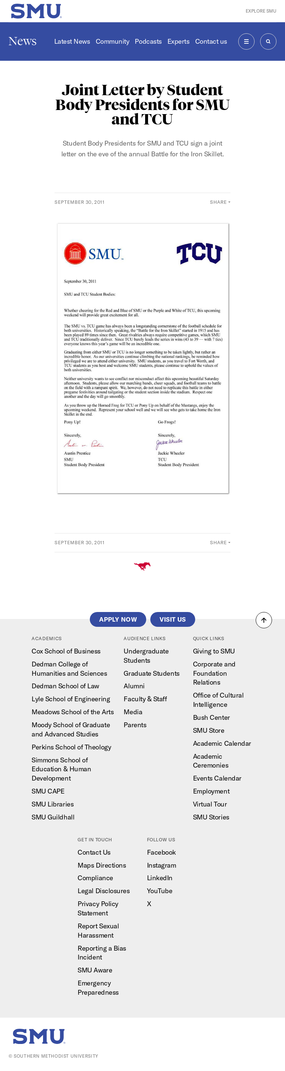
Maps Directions (102, 865)
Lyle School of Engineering (71, 699)
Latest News (72, 41)
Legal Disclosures (104, 891)
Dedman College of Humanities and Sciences (69, 669)
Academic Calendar (222, 743)
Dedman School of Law (65, 686)
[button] (264, 620)
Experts (178, 41)
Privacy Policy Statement (98, 908)
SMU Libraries (52, 804)
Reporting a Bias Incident (102, 953)
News (23, 41)
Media (133, 712)
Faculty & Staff (145, 699)
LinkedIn (160, 878)
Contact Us (94, 852)
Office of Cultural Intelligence (218, 700)
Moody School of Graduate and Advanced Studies (71, 729)
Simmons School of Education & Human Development (61, 769)
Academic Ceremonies (210, 761)
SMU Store (209, 730)
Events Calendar (217, 778)
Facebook (161, 852)
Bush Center (211, 717)
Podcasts (148, 41)
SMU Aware (95, 970)
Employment (211, 791)
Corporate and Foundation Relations (214, 673)
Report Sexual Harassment (98, 930)
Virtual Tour (210, 804)
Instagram (161, 865)
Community (113, 41)
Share (218, 202)
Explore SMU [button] (261, 11)
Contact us (211, 41)
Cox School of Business (66, 651)
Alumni (134, 686)
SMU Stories (211, 817)
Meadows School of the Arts (73, 712)
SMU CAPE (48, 791)
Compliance (95, 878)
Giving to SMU (214, 651)
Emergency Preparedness (98, 988)
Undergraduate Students (146, 656)
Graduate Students (151, 673)
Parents (135, 725)
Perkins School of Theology (71, 747)
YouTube (160, 891)
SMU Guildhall (53, 817)
